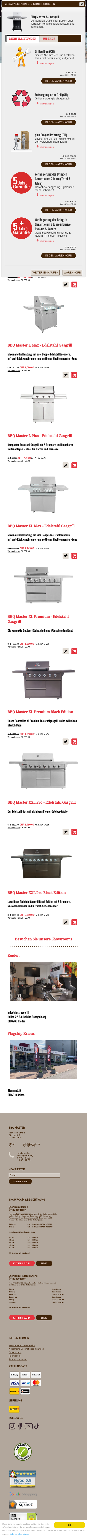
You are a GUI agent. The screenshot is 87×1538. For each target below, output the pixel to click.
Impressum (15, 1356)
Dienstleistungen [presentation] (22, 39)
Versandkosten (14, 280)
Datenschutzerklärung (19, 1534)
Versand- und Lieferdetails (22, 1345)
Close (81, 4)
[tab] (22, 39)
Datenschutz (15, 1352)
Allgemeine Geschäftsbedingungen (26, 1349)
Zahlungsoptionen (18, 1359)
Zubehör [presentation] (48, 39)
